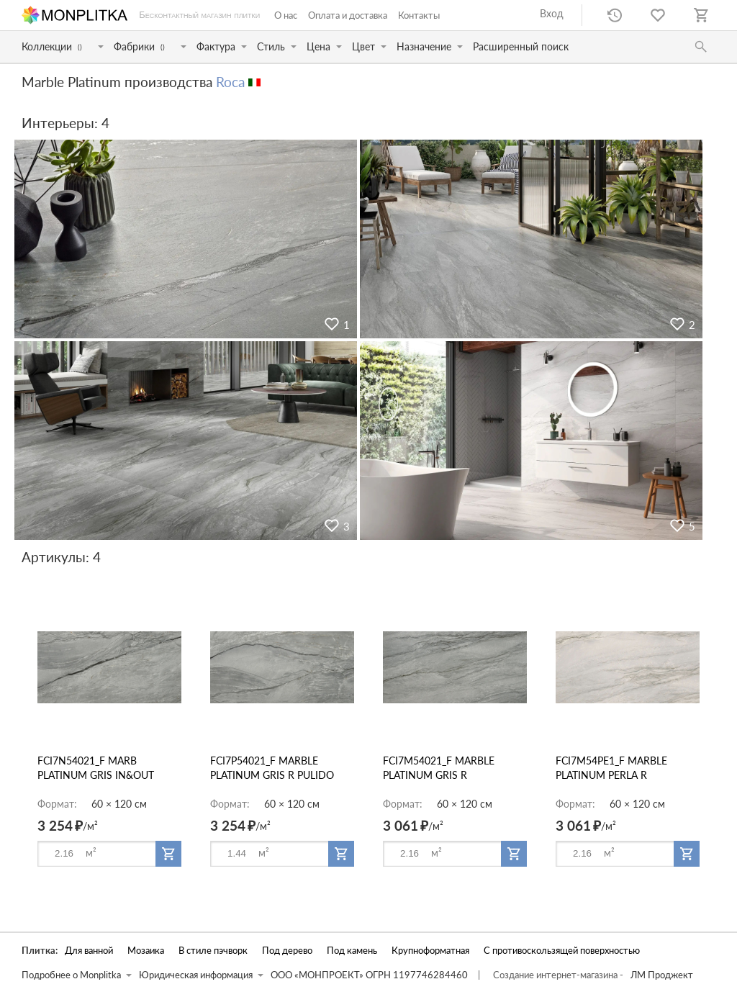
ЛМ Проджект (661, 975)
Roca (230, 81)
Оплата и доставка (347, 15)
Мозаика (145, 950)
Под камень (352, 950)
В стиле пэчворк (213, 950)
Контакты (419, 15)
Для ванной (89, 950)
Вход (552, 13)
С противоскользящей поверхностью (562, 950)
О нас (285, 15)
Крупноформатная (430, 950)
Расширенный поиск (521, 46)
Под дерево (287, 950)
